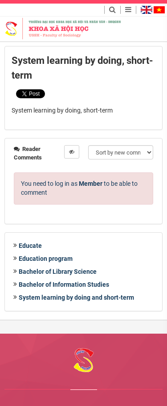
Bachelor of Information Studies (64, 284)
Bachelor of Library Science (58, 271)
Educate (30, 245)
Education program (46, 258)
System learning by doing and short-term (76, 297)
